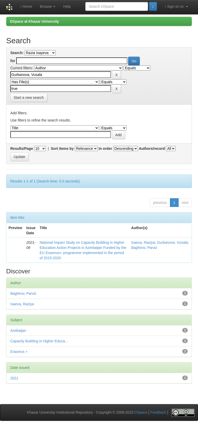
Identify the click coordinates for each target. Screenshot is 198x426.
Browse (48, 6)
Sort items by (62, 148)
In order (105, 148)
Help (67, 6)
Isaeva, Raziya (143, 242)
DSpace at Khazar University (34, 21)
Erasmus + (19, 352)
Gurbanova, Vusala (172, 242)
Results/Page (21, 148)
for (12, 61)
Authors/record (152, 148)
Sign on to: (176, 6)
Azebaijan (18, 330)
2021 (14, 378)
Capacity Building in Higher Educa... (39, 341)
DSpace (140, 412)
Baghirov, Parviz (144, 248)
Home (26, 6)
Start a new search (29, 97)
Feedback (158, 412)
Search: (16, 53)
